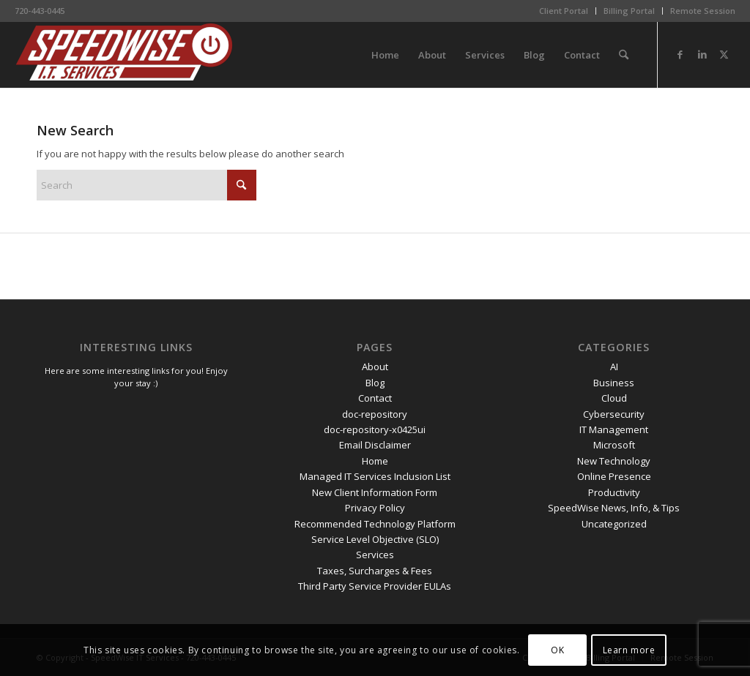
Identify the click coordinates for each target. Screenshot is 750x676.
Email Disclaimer (375, 444)
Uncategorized (614, 523)
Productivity (614, 492)
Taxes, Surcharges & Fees (374, 570)
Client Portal (563, 10)
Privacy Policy (375, 507)
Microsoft (614, 444)
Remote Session (702, 10)
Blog (375, 382)
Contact (375, 398)
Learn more (629, 650)
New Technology (613, 460)
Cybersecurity (614, 414)
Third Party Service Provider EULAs (374, 586)
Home (375, 460)
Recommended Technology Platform (375, 523)
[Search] (623, 55)
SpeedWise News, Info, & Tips (614, 507)
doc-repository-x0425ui (375, 429)
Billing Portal (629, 10)
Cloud (614, 398)
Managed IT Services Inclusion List (375, 476)
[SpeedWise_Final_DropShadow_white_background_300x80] (124, 55)
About (375, 366)
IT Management (613, 429)
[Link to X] (724, 54)
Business (613, 382)
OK (557, 650)
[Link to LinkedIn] (702, 54)
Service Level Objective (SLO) (375, 539)
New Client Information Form (374, 492)
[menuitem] (564, 11)
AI (614, 366)
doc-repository (374, 414)
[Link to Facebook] (680, 54)
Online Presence (614, 476)
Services (375, 554)
